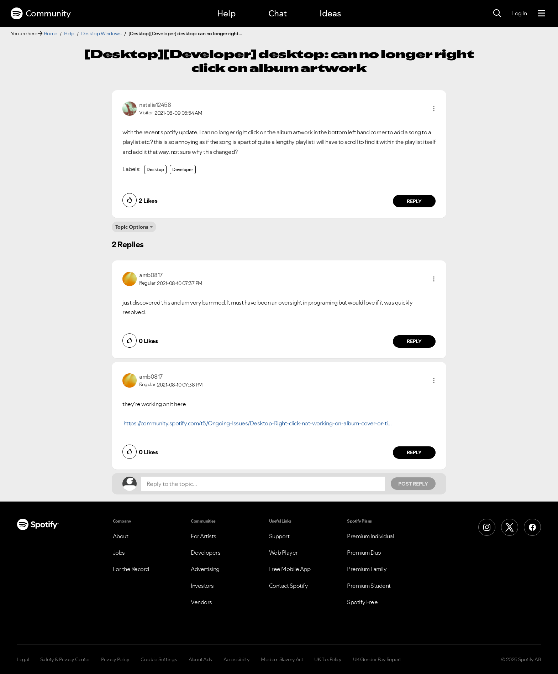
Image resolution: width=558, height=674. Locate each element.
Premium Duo (364, 552)
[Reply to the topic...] (263, 484)
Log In (519, 13)
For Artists (203, 536)
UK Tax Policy (328, 659)
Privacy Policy (115, 659)
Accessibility (236, 659)
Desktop (155, 169)
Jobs (119, 552)
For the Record (131, 569)
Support (279, 536)
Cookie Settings (159, 659)
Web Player (283, 552)
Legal (23, 659)
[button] (433, 108)
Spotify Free (362, 602)
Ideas (330, 13)
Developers (205, 552)
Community (40, 13)
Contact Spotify (288, 586)
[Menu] (541, 14)
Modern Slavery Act (282, 659)
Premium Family (366, 569)
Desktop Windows (101, 33)
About (120, 536)
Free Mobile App (290, 569)
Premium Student (369, 586)
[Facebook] (532, 527)
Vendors (201, 602)
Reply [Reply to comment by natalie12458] (414, 201)
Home (50, 33)
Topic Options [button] (131, 226)
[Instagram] (486, 527)
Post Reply (413, 483)
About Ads (200, 659)
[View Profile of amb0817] (151, 275)
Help (226, 13)
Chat (277, 13)
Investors (202, 586)
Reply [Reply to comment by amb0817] (414, 341)
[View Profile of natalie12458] (155, 105)
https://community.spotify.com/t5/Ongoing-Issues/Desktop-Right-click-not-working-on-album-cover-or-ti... (257, 423)
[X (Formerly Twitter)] (509, 527)
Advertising (205, 569)
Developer (182, 169)
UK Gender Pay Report (377, 659)
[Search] (497, 13)
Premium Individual (370, 536)
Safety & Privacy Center (65, 659)
